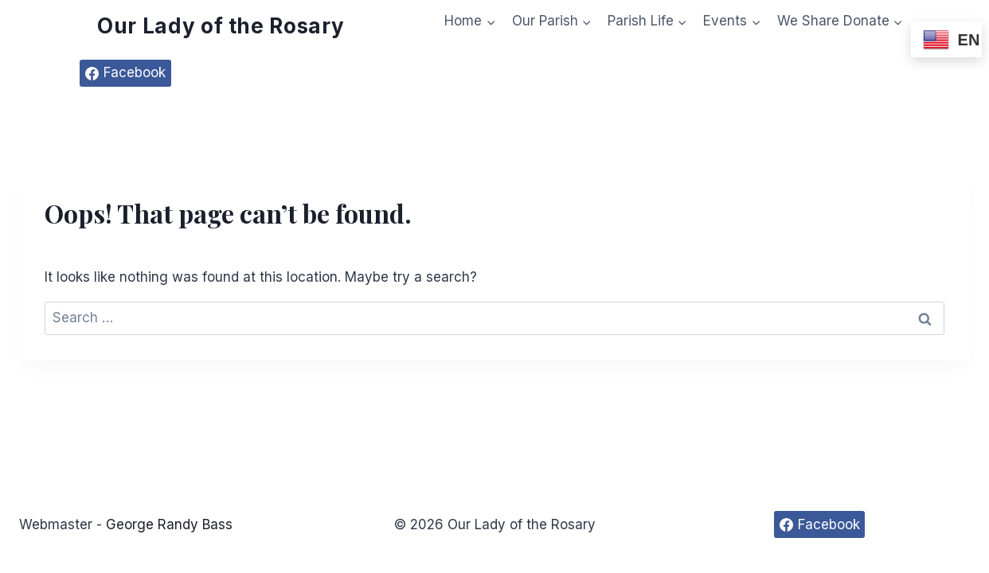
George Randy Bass (169, 524)
